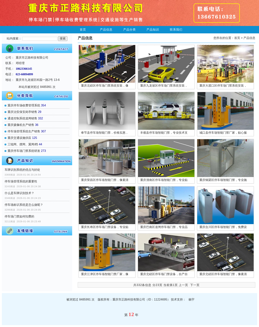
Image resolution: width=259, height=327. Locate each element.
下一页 (195, 285)
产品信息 (106, 29)
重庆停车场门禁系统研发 (24, 150)
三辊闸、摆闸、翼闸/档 (23, 144)
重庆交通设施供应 (19, 137)
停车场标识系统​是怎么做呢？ (24, 204)
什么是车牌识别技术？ (19, 193)
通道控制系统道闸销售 (22, 118)
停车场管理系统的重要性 (21, 181)
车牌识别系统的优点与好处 (22, 169)
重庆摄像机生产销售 (21, 124)
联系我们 (176, 29)
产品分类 (129, 29)
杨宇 (191, 299)
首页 (83, 29)
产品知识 (153, 29)
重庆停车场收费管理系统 (24, 105)
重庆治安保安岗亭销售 (22, 111)
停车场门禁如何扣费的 (19, 216)
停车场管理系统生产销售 (24, 131)
